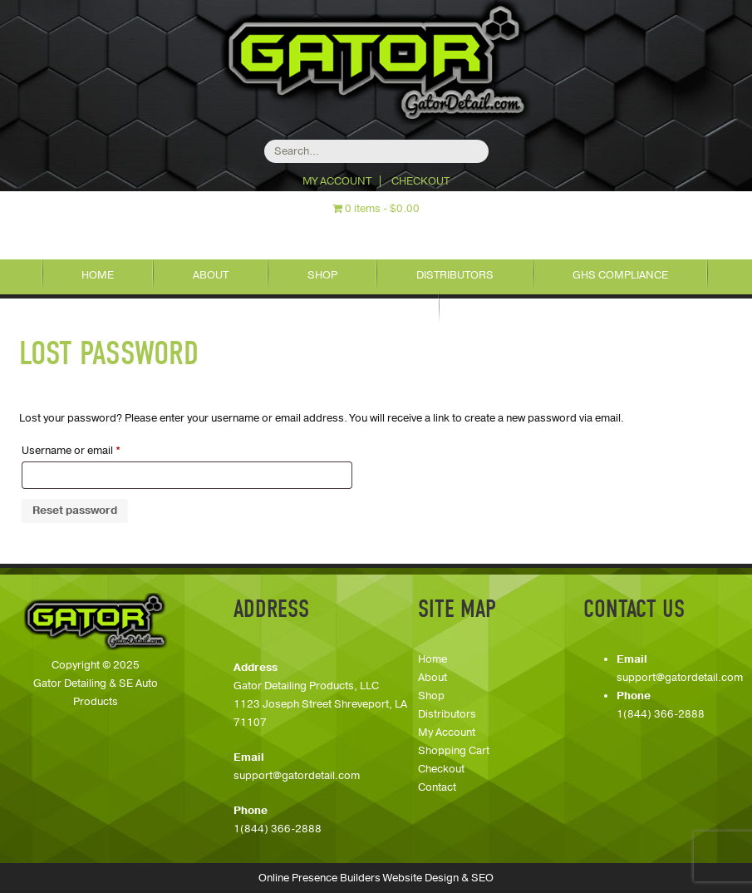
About (211, 275)
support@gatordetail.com (296, 775)
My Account (336, 181)
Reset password (74, 510)
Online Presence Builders (319, 878)
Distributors (455, 275)
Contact (375, 307)
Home (97, 275)
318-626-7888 (406, 232)
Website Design (421, 878)
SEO (482, 878)
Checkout (420, 181)
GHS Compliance (620, 275)
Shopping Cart (453, 750)
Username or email (93, 449)
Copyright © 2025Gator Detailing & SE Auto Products (95, 683)
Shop (322, 275)
